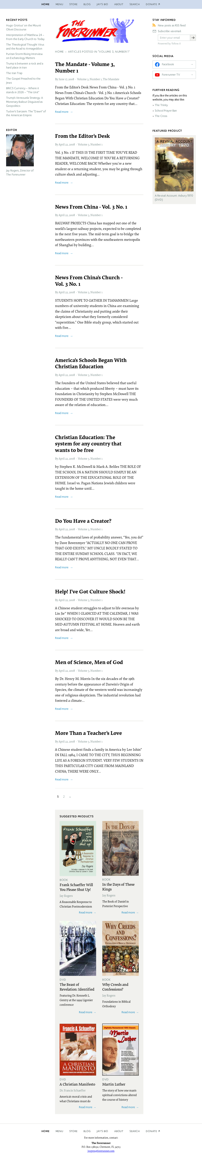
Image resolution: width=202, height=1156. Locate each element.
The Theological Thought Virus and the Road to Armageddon (25, 47)
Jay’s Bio (102, 4)
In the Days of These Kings (118, 886)
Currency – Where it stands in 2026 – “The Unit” (22, 90)
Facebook (168, 64)
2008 (71, 79)
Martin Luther (113, 1084)
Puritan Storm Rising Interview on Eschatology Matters (24, 56)
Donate (151, 1131)
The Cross (161, 116)
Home (45, 4)
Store (73, 4)
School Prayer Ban (166, 111)
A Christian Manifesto (77, 1084)
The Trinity (161, 105)
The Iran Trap (14, 73)
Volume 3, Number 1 (89, 79)
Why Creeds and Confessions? (115, 987)
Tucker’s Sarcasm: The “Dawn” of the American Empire (26, 113)
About (118, 4)
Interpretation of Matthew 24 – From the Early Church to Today (25, 37)
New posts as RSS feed (172, 25)
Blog (87, 4)
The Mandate (111, 79)
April (62, 144)
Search (135, 4)
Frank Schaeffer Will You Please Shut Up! (76, 887)
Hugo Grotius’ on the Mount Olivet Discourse (23, 27)
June (61, 79)
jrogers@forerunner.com (101, 1151)
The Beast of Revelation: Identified (77, 987)
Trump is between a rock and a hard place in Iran (24, 65)
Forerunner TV (171, 75)
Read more (61, 112)
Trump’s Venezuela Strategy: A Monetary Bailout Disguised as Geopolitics (24, 102)
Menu (59, 4)
